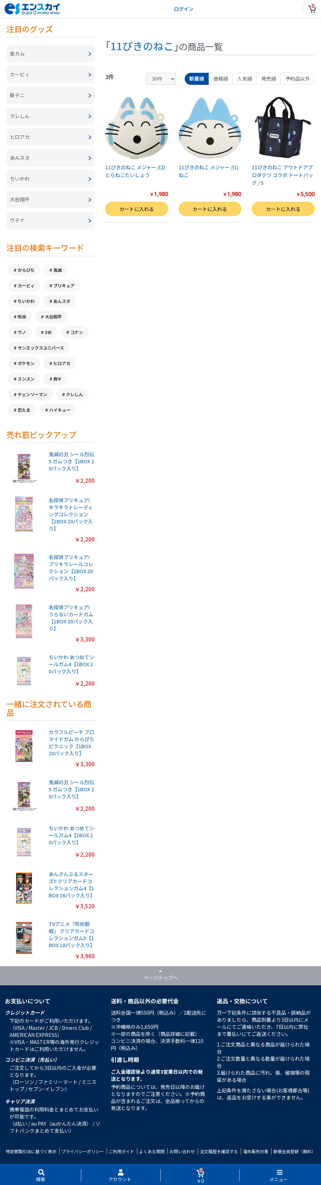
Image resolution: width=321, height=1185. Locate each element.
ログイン (184, 8)
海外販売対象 (255, 1151)
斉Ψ (57, 379)
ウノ (22, 332)
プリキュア (64, 285)
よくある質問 (152, 1151)
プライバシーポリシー (82, 1151)
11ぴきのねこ (142, 45)
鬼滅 (57, 270)
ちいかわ (26, 301)
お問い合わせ (182, 1151)
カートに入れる (136, 208)
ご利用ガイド (121, 1151)
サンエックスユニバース (41, 348)
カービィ (26, 285)
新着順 (196, 78)
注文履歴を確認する (219, 1151)
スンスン (26, 379)
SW (48, 332)
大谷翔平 (53, 316)
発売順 (268, 78)
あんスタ (61, 301)
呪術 (22, 316)
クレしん (74, 394)
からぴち (26, 270)
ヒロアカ (61, 363)
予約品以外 (297, 78)
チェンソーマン (32, 394)
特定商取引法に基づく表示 (31, 1151)
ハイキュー (59, 410)
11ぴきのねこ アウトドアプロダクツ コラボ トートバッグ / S (282, 175)
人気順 (244, 78)
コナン (76, 332)
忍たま (24, 410)
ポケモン (26, 363)
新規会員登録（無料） (294, 1151)
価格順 (220, 78)
